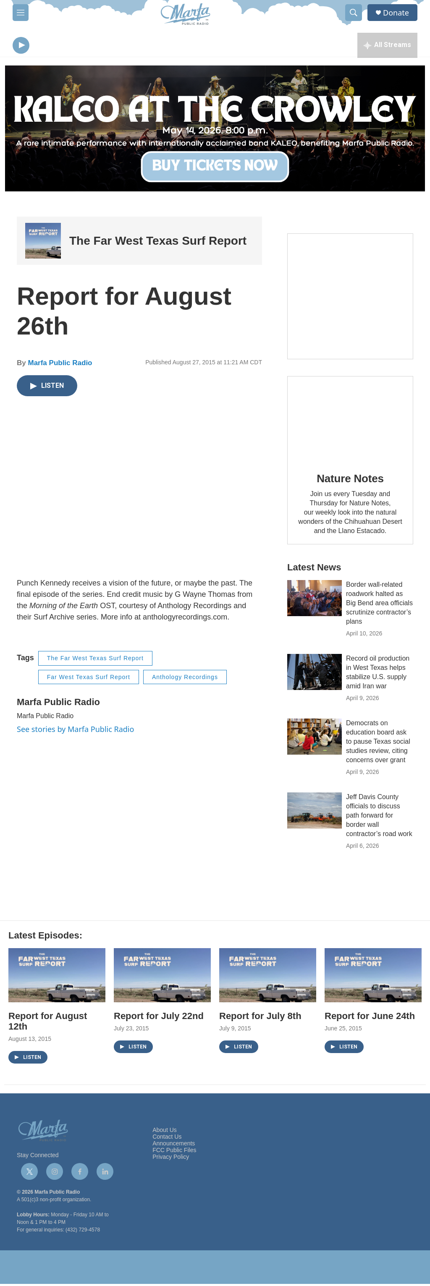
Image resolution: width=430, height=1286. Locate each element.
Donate (396, 12)
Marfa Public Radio (60, 365)
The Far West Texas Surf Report (157, 242)
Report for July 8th (260, 1018)
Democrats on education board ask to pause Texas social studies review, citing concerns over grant (378, 743)
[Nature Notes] (350, 420)
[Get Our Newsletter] (350, 298)
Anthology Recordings (185, 679)
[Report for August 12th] (56, 977)
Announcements (173, 1145)
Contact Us (166, 1139)
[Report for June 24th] (373, 977)
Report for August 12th (47, 1023)
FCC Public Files (174, 1152)
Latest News (314, 569)
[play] (21, 46)
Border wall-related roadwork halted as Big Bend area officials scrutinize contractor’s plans (379, 605)
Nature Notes (350, 480)
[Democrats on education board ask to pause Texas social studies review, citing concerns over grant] (314, 739)
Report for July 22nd (159, 1018)
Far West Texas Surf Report (88, 679)
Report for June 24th (370, 1018)
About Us (164, 1132)
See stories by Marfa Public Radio (75, 731)
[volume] (44, 46)
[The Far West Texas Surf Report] (43, 243)
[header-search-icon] (353, 12)
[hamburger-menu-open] (21, 12)
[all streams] (387, 46)
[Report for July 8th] (267, 977)
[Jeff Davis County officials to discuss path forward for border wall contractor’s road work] (314, 813)
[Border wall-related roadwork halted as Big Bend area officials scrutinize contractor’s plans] (314, 600)
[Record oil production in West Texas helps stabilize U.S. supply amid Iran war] (314, 674)
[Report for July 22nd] (162, 977)
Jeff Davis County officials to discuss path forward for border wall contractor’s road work (379, 817)
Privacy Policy (170, 1159)
